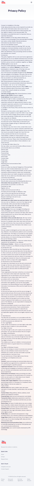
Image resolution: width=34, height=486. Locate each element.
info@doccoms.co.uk (16, 50)
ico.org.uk (27, 331)
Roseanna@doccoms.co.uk (17, 97)
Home (2, 454)
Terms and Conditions (10, 479)
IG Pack (3, 456)
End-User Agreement (20, 479)
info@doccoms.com (6, 466)
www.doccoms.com (24, 58)
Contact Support (5, 469)
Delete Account (29, 479)
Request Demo (4, 459)
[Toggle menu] (31, 2)
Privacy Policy (3, 479)
